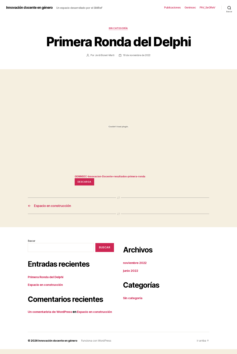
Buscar (31, 241)
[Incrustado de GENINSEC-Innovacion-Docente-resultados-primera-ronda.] (118, 126)
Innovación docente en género (30, 7)
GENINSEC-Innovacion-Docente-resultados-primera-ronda (113, 176)
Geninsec (190, 7)
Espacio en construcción (46, 285)
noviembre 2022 (135, 264)
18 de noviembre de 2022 (136, 55)
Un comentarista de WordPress (51, 313)
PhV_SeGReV (207, 7)
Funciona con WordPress (97, 345)
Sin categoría (118, 28)
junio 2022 (131, 271)
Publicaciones (172, 7)
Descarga (84, 182)
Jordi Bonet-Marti (104, 55)
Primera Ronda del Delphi (46, 278)
